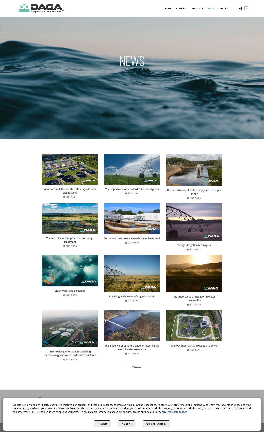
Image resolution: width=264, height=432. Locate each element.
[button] (41, 8)
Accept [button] (102, 423)
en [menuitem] (246, 8)
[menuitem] (168, 8)
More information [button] (177, 411)
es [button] (240, 8)
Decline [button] (127, 423)
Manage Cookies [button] (156, 423)
